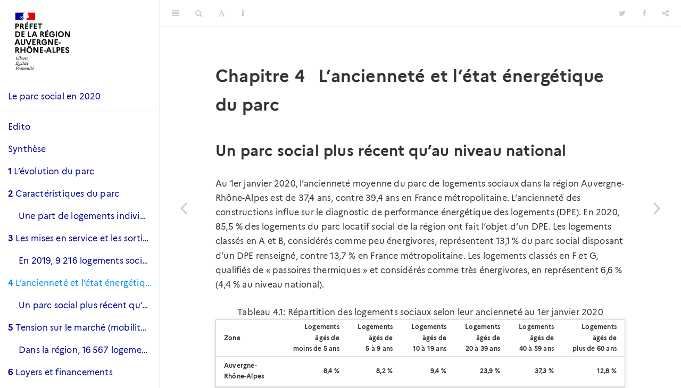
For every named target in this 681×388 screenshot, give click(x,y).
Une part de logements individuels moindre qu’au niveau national (89, 216)
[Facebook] (644, 13)
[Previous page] (183, 207)
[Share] (665, 13)
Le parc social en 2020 (54, 96)
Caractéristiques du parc (63, 194)
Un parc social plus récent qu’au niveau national (89, 305)
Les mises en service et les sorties (79, 238)
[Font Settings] (221, 13)
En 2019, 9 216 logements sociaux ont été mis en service (89, 261)
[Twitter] (622, 13)
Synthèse (27, 149)
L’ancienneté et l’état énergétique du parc (83, 283)
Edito (19, 127)
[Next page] (657, 207)
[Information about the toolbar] (243, 13)
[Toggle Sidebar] (175, 13)
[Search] (198, 13)
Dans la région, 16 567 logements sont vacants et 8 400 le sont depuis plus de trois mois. (89, 350)
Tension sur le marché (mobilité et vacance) (83, 328)
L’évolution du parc (51, 171)
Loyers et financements (60, 372)
